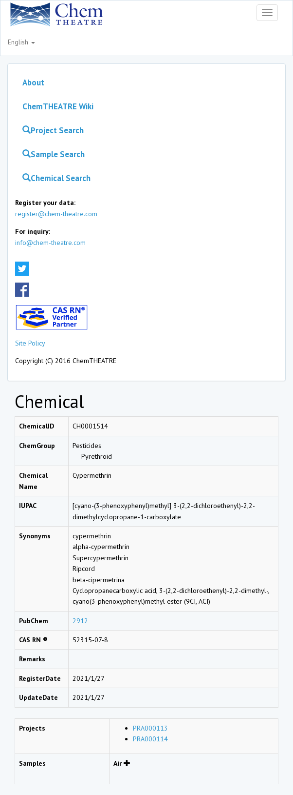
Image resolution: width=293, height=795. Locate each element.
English (21, 42)
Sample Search (53, 154)
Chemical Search (56, 178)
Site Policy (30, 343)
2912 (80, 620)
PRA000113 (150, 728)
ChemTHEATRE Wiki (57, 106)
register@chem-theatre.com (56, 213)
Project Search (53, 130)
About (33, 82)
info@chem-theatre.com (50, 242)
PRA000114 (150, 738)
